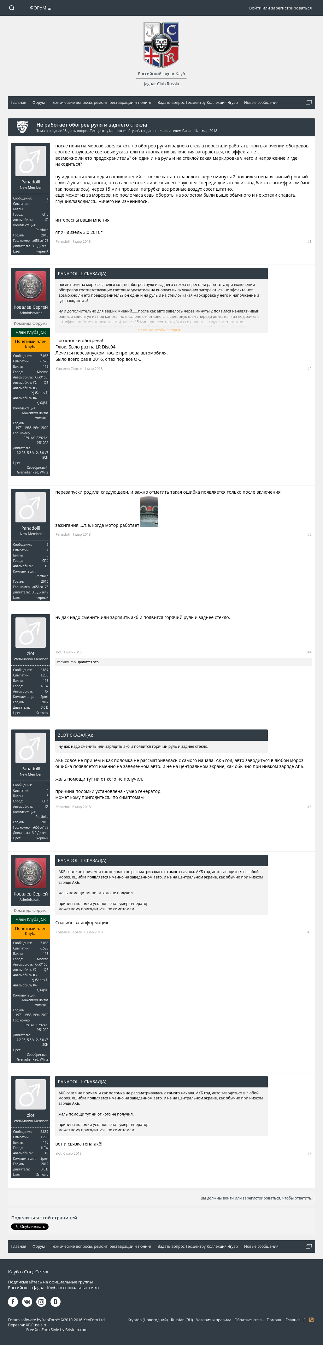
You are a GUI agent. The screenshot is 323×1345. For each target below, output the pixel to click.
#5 (309, 806)
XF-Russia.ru (36, 1325)
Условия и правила (213, 1320)
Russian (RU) (182, 1320)
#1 (309, 241)
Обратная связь (248, 1320)
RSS (311, 1320)
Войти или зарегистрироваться (280, 8)
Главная (293, 1320)
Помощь (275, 1320)
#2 (309, 368)
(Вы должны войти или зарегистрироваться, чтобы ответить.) (257, 1198)
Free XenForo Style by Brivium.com (56, 1329)
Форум (38, 8)
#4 (309, 652)
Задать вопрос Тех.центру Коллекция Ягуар (101, 130)
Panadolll (189, 130)
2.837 (44, 670)
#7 (309, 1153)
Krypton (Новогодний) (148, 1320)
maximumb (66, 661)
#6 (309, 932)
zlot (31, 653)
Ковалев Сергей (31, 307)
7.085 (44, 356)
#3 (309, 534)
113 (45, 366)
